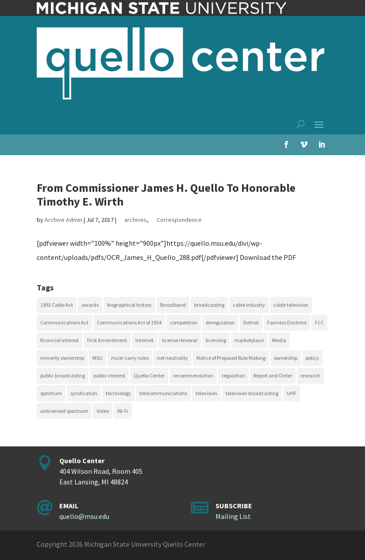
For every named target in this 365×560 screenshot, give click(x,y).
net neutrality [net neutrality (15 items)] (172, 357)
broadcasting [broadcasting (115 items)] (209, 304)
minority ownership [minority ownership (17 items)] (62, 357)
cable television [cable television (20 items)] (290, 304)
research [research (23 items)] (310, 375)
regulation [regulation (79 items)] (233, 375)
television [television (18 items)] (206, 393)
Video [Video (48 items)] (102, 411)
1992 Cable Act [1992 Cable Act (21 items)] (56, 304)
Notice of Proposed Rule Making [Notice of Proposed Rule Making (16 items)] (230, 357)
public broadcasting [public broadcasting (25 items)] (62, 375)
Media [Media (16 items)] (279, 340)
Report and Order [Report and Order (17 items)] (273, 375)
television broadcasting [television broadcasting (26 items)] (252, 393)
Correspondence (179, 220)
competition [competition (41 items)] (183, 322)
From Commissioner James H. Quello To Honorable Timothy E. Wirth (166, 194)
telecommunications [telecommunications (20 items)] (163, 393)
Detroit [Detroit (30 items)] (251, 322)
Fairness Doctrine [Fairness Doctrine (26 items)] (287, 322)
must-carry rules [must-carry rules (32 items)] (130, 357)
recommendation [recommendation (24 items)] (193, 375)
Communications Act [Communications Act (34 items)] (64, 322)
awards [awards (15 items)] (90, 304)
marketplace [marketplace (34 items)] (249, 340)
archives (135, 220)
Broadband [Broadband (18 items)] (173, 304)
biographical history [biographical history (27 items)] (129, 304)
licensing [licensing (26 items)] (216, 340)
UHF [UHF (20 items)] (291, 393)
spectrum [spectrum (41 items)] (51, 393)
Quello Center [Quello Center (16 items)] (149, 375)
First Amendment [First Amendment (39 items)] (107, 340)
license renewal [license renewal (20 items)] (179, 340)
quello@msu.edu (84, 516)
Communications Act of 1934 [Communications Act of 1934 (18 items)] (129, 322)
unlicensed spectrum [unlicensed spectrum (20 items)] (64, 411)
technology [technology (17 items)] (118, 393)
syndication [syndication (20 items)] (83, 393)
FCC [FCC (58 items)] (319, 322)
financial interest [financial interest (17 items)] (59, 340)
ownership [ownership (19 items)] (285, 357)
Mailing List (233, 516)
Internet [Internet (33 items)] (144, 340)
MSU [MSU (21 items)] (97, 357)
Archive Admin (63, 220)
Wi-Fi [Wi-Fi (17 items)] (122, 411)
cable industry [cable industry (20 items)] (249, 304)
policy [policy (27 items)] (312, 357)
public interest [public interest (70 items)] (109, 375)
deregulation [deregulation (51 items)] (220, 322)
